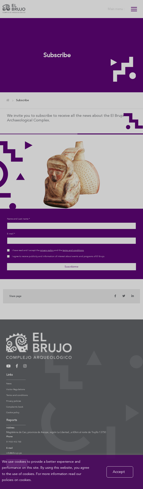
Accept (119, 472)
